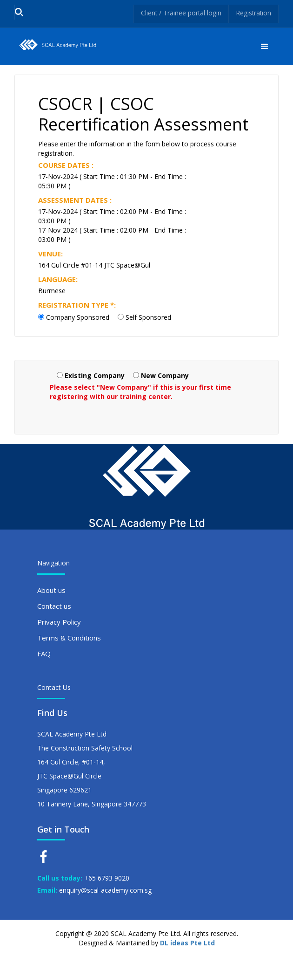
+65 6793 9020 (106, 878)
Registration (253, 12)
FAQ (44, 653)
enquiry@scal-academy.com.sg (105, 890)
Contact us (54, 606)
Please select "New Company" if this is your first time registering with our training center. (140, 392)
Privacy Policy (59, 622)
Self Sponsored (148, 317)
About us (51, 590)
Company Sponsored (77, 317)
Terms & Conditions (69, 637)
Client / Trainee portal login (179, 12)
